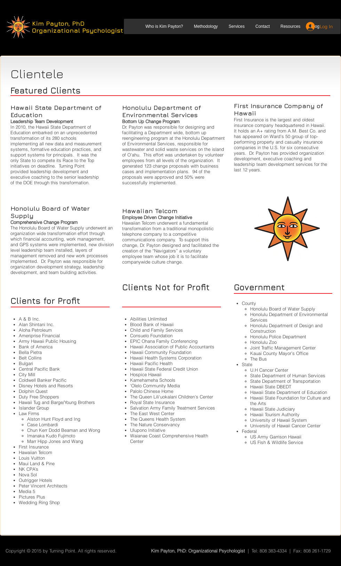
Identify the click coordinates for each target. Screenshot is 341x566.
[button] (164, 26)
